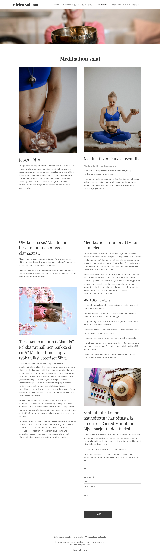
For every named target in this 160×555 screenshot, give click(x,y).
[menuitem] (57, 5)
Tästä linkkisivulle (75, 550)
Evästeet (87, 550)
